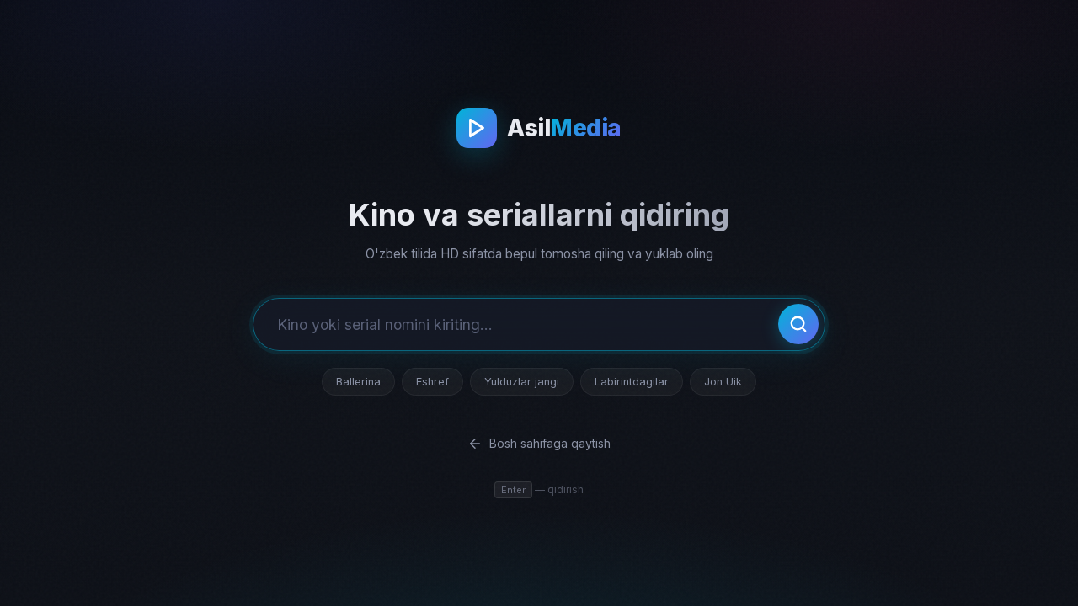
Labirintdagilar (632, 381)
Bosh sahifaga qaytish (539, 443)
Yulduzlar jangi (521, 381)
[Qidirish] (798, 324)
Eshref (432, 381)
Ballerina (358, 381)
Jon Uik (723, 381)
